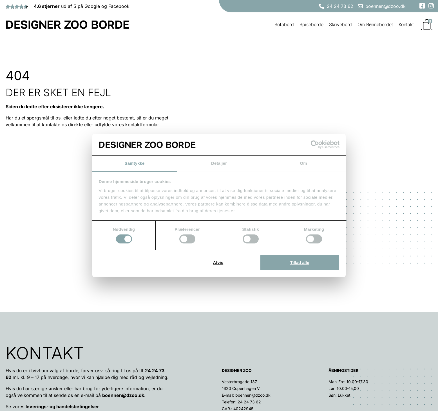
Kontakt (406, 24)
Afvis (218, 262)
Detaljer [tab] (219, 163)
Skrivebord (340, 24)
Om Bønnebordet (375, 24)
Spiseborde (311, 24)
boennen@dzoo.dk (123, 325)
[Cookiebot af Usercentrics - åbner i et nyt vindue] (314, 144)
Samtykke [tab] (135, 163)
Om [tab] (303, 163)
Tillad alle (299, 262)
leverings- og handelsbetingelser (62, 336)
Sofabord (284, 24)
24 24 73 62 (249, 331)
